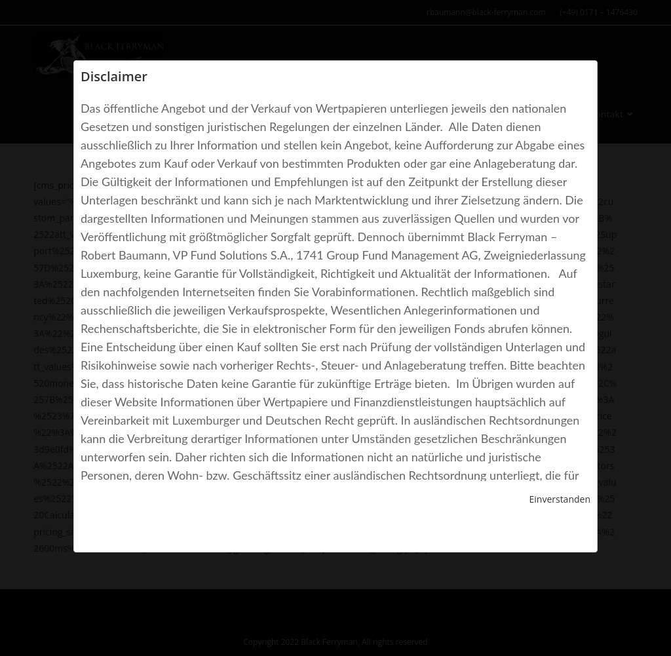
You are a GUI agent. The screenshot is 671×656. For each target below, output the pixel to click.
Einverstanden (559, 499)
